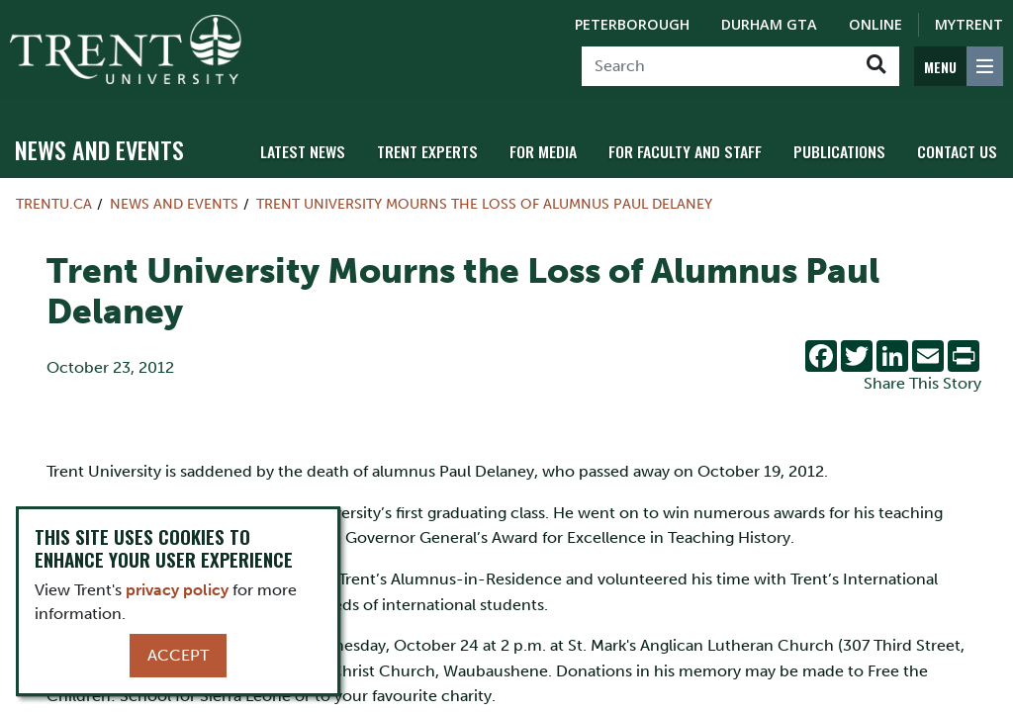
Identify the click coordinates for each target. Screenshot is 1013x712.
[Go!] (876, 66)
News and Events (99, 149)
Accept (178, 655)
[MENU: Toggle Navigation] (958, 66)
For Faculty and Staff (697, 150)
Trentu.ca (54, 204)
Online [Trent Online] (875, 24)
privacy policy (177, 589)
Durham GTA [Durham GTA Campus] (769, 24)
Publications (845, 150)
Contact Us (959, 150)
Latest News (329, 150)
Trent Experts (449, 150)
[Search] (718, 66)
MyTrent (969, 24)
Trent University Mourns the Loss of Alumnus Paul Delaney (484, 204)
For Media (560, 150)
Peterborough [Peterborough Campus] (632, 24)
